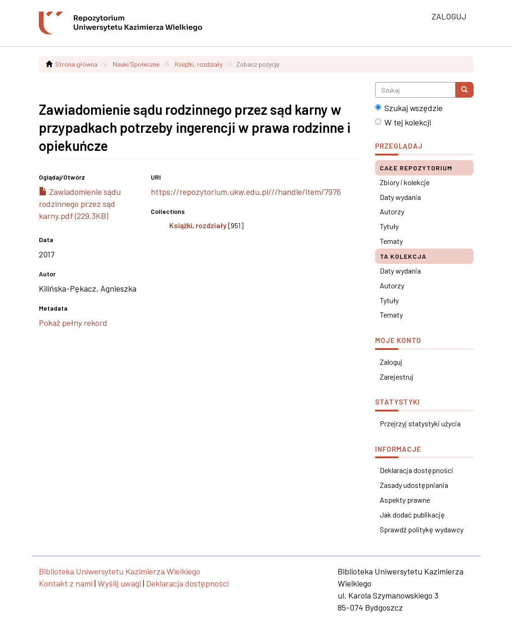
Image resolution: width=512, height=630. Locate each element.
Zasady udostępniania (414, 484)
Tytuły (389, 226)
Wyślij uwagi (119, 583)
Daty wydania (400, 197)
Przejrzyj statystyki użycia (420, 423)
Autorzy (392, 211)
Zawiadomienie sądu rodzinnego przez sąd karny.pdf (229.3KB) (80, 203)
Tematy (391, 241)
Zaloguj (391, 361)
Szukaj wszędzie (409, 108)
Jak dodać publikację (412, 514)
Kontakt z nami (66, 583)
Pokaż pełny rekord (73, 323)
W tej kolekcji (403, 122)
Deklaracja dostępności (416, 470)
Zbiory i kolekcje (405, 182)
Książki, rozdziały (198, 64)
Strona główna (76, 64)
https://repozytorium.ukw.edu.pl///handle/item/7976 (246, 192)
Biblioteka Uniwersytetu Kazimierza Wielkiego (119, 571)
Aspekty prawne (405, 499)
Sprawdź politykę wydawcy (421, 529)
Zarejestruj (396, 376)
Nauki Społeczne (136, 64)
